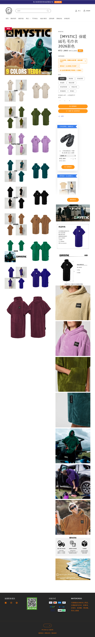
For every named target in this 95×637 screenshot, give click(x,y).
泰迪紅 (72, 91)
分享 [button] (61, 116)
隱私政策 (47, 633)
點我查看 (58, 2)
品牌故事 (51, 18)
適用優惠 (61, 56)
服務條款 (41, 633)
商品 (27, 18)
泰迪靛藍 (63, 91)
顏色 (59, 75)
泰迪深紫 (80, 78)
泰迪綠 (62, 78)
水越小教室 (43, 18)
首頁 (7, 18)
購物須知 (59, 18)
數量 (59, 97)
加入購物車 (73, 106)
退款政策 (54, 633)
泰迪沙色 (74, 87)
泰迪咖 (71, 78)
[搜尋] (48, 11)
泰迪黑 (62, 83)
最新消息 (21, 18)
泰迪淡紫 (71, 83)
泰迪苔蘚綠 (63, 87)
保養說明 (67, 18)
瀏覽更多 (73, 200)
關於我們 (13, 18)
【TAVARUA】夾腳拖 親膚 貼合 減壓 (66, 152)
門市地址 (35, 18)
